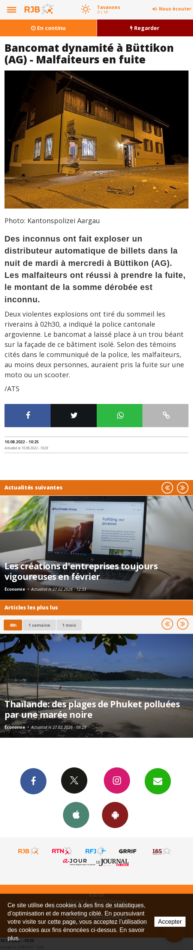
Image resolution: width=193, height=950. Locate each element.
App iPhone (76, 814)
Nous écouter (175, 9)
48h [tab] (12, 625)
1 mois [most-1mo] (69, 625)
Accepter (170, 921)
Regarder (144, 28)
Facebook (33, 781)
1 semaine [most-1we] (39, 625)
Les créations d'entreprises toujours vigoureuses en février (80, 571)
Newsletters (158, 781)
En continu (48, 28)
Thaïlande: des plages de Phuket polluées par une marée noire (92, 709)
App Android (115, 814)
